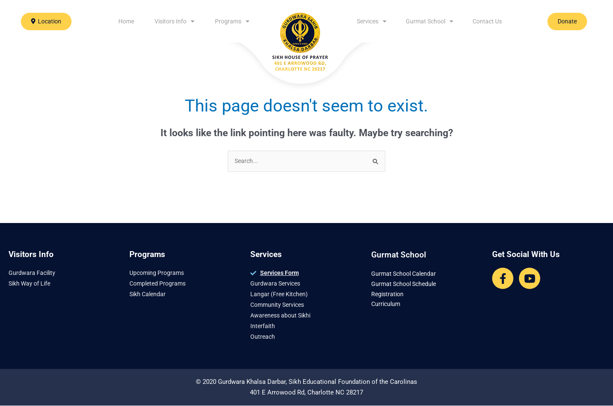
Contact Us (487, 21)
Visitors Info (175, 21)
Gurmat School (429, 21)
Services (372, 21)
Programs (232, 21)
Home (126, 21)
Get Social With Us (526, 255)
